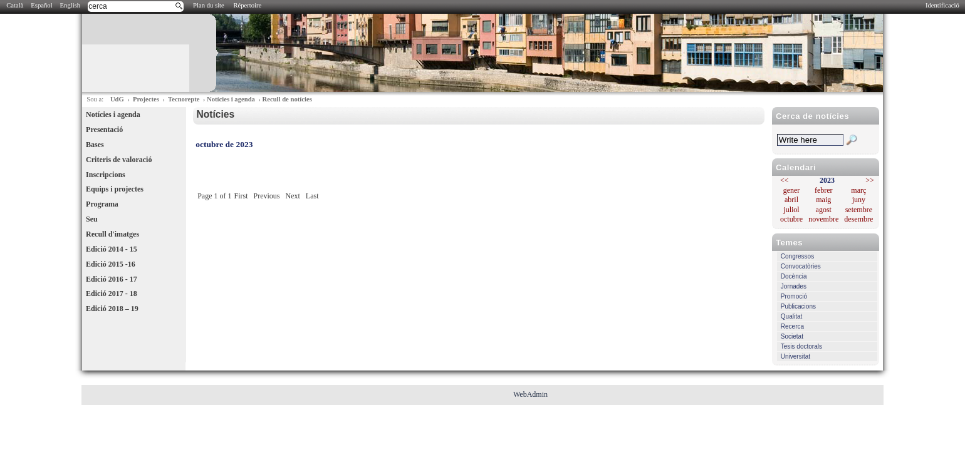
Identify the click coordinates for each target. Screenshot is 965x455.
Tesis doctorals (801, 346)
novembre (823, 219)
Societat (792, 336)
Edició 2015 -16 (110, 264)
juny (858, 199)
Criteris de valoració (119, 159)
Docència (794, 276)
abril (791, 199)
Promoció (794, 296)
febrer (824, 190)
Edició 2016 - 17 (111, 279)
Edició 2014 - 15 (111, 249)
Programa (102, 204)
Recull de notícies (286, 99)
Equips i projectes (114, 189)
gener (791, 190)
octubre (791, 219)
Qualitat (791, 316)
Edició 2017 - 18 (111, 293)
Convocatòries (801, 266)
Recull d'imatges (112, 234)
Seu (92, 219)
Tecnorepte (183, 99)
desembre (858, 219)
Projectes (146, 99)
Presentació (104, 129)
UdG (117, 99)
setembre (858, 209)
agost (824, 209)
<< (784, 180)
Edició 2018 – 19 (112, 308)
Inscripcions (105, 174)
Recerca (792, 326)
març (858, 190)
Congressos (797, 256)
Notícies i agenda (231, 99)
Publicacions (798, 306)
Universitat (795, 356)
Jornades (793, 286)
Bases (95, 144)
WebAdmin (530, 394)
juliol (791, 209)
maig (823, 199)
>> (869, 180)
